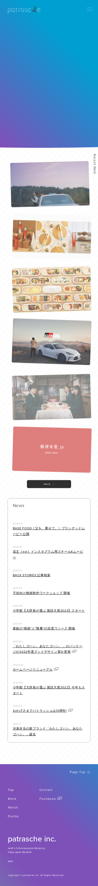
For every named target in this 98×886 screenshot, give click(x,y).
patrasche (24, 10)
